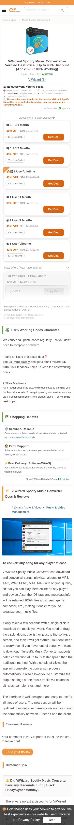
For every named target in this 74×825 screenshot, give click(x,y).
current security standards (21, 437)
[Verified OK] (26, 90)
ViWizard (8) (37, 79)
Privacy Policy (29, 819)
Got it (52, 819)
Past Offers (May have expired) (23, 267)
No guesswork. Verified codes (37, 2)
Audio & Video (10, 20)
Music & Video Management (36, 20)
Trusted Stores (12, 93)
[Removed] (58, 93)
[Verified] (23, 96)
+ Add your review (17, 752)
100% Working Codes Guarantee (35, 330)
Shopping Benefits (24, 417)
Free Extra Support (14, 315)
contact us (57, 306)
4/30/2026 (47, 74)
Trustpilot (63, 479)
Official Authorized (35, 315)
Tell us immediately (16, 361)
